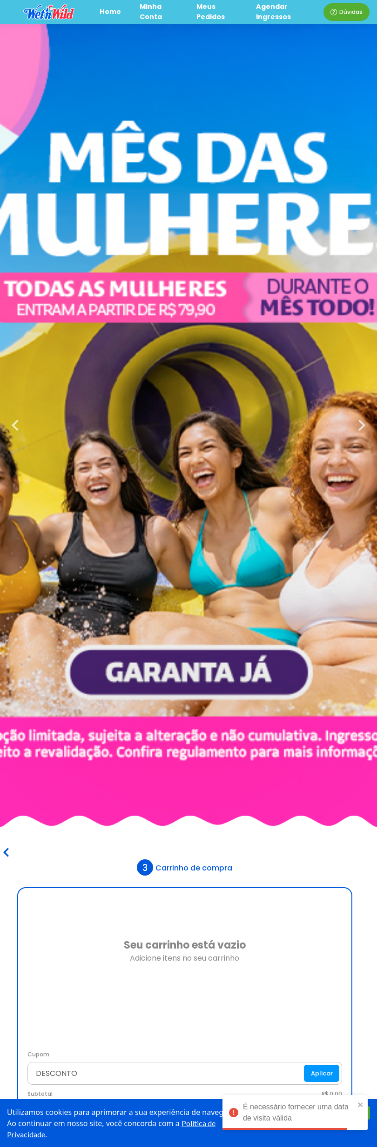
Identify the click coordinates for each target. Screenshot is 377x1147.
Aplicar (322, 1073)
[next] (358, 425)
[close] (360, 1104)
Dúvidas (346, 12)
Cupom (38, 1054)
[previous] (19, 425)
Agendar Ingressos (273, 11)
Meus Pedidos (210, 11)
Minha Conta (151, 11)
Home (110, 11)
